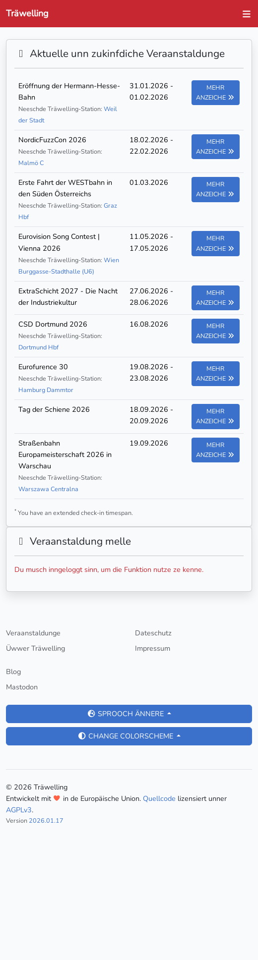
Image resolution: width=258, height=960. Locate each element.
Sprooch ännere (126, 714)
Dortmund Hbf (38, 347)
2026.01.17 (46, 820)
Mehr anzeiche (215, 92)
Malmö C (31, 163)
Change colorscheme (126, 736)
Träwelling (27, 13)
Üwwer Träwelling (35, 648)
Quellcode (159, 798)
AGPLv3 (19, 810)
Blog (13, 672)
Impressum (152, 648)
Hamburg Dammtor (45, 390)
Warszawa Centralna (48, 489)
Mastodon (22, 687)
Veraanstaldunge (33, 633)
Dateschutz (153, 633)
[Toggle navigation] (244, 14)
